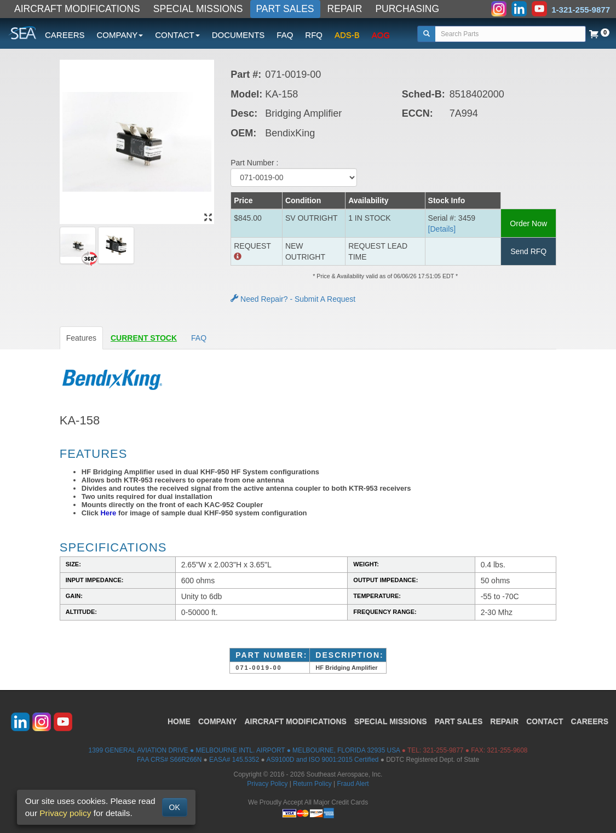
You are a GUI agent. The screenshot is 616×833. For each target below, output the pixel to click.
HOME (179, 721)
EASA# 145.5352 (234, 759)
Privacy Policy (267, 784)
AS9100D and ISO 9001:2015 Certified (322, 759)
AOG (381, 34)
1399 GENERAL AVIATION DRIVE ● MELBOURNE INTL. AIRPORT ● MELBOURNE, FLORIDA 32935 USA (244, 750)
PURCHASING (407, 8)
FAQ (285, 34)
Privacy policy (65, 813)
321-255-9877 (443, 750)
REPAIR (344, 8)
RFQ (314, 34)
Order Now (528, 223)
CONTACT (544, 721)
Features (81, 338)
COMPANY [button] (120, 34)
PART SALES (285, 8)
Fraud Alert (353, 784)
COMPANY (217, 721)
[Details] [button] (442, 229)
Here (108, 513)
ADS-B (347, 34)
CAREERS (65, 34)
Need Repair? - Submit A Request (293, 299)
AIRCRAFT (295, 721)
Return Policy (312, 784)
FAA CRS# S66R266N (169, 759)
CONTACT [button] (177, 34)
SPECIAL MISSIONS (198, 8)
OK (174, 807)
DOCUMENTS (238, 34)
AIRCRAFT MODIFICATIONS (77, 8)
